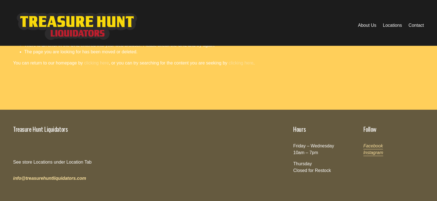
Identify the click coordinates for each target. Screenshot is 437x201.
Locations (392, 25)
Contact (416, 25)
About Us (367, 25)
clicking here (96, 63)
